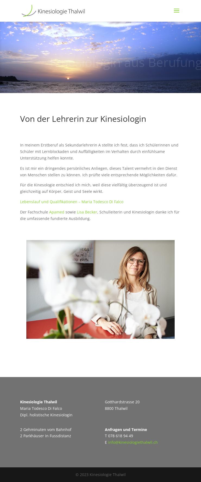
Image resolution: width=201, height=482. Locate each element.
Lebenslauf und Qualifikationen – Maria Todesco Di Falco (71, 201)
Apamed (56, 212)
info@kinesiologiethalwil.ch (133, 442)
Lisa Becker (87, 212)
